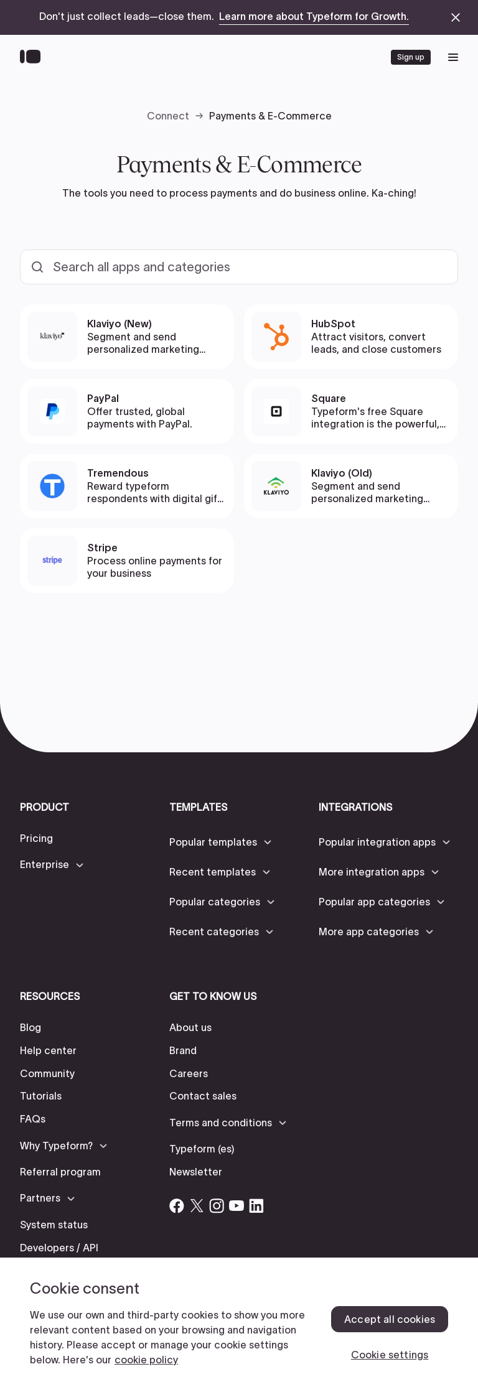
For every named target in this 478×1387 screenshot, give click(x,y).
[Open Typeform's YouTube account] (236, 1205)
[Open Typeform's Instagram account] (216, 1205)
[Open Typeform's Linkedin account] (256, 1205)
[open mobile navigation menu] (453, 57)
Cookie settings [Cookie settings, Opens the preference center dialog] (389, 1354)
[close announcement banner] (455, 17)
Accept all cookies (389, 1319)
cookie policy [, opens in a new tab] (146, 1359)
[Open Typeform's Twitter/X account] (196, 1205)
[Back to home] (33, 57)
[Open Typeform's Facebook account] (176, 1205)
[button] (52, 865)
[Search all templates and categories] (239, 267)
